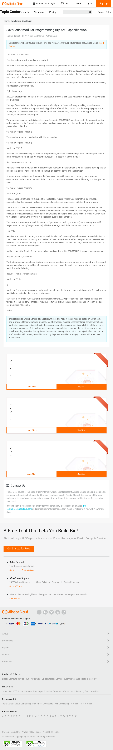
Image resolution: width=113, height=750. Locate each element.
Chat (11, 570)
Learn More (31, 387)
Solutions (39, 12)
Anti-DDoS (35, 679)
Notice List (48, 732)
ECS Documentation (22, 691)
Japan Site (7, 691)
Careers (5, 732)
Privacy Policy (27, 732)
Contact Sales (104, 12)
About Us (15, 732)
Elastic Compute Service (13, 679)
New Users (95, 691)
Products (24, 12)
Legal (38, 732)
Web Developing (61, 704)
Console (77, 3)
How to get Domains (42, 691)
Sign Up (103, 3)
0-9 (76, 716)
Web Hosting (82, 679)
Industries (36, 704)
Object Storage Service (52, 679)
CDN (27, 679)
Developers (48, 704)
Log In (89, 3)
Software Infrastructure (64, 691)
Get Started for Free (18, 548)
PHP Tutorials (86, 704)
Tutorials (74, 704)
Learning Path (82, 691)
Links (57, 732)
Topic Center (8, 704)
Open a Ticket (15, 586)
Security (93, 679)
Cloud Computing (23, 704)
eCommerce (69, 679)
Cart (65, 3)
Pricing (52, 12)
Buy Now (81, 387)
